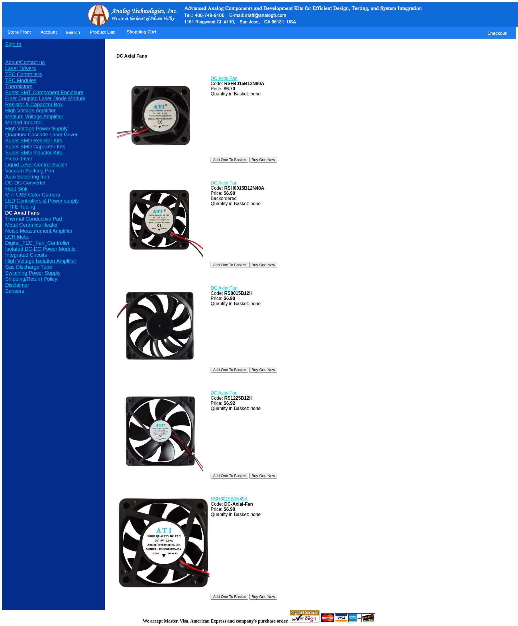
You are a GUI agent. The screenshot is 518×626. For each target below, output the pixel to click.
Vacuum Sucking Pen (29, 171)
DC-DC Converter (25, 183)
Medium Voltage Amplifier (34, 116)
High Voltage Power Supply (36, 129)
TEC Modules (20, 80)
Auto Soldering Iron (27, 177)
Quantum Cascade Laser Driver (41, 135)
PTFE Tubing (20, 207)
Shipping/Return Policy (31, 279)
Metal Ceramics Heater (31, 225)
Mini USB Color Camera (32, 195)
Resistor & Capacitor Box (34, 104)
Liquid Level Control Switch (36, 165)
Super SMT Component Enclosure (44, 92)
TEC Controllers (23, 74)
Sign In (13, 44)
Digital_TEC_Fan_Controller (37, 243)
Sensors (14, 291)
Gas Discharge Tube (28, 267)
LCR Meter (17, 237)
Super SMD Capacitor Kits (35, 147)
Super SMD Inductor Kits (33, 153)
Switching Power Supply (32, 273)
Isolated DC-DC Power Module (40, 249)
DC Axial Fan (224, 78)
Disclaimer (17, 285)
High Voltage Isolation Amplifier (40, 261)
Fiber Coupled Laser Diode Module (45, 98)
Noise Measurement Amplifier (38, 231)
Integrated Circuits (26, 255)
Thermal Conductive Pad (33, 219)
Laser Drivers (20, 68)
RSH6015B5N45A (229, 499)
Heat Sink (16, 189)
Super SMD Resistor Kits (33, 141)
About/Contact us (25, 62)
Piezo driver (18, 159)
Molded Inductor (23, 122)
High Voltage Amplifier (30, 110)
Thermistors (18, 86)
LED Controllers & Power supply (42, 201)
